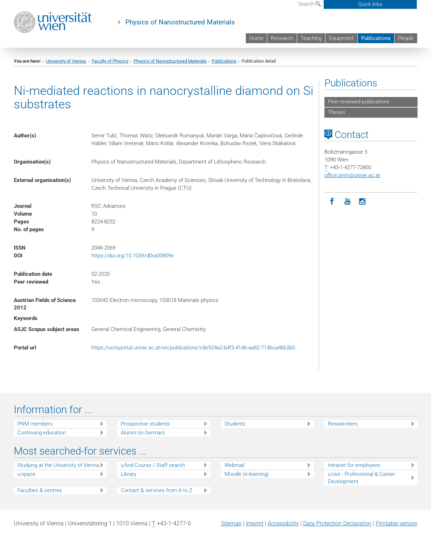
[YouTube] (347, 201)
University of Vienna (66, 61)
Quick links (370, 4)
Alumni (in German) (143, 432)
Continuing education (41, 432)
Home (256, 38)
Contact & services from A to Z (156, 490)
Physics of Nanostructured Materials (180, 22)
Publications (376, 38)
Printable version (397, 523)
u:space (26, 474)
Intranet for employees (354, 465)
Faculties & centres (39, 490)
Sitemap (231, 523)
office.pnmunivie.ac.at (352, 175)
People (406, 38)
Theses (336, 112)
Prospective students (145, 424)
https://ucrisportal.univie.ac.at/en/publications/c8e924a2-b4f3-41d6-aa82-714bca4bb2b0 (193, 347)
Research (282, 38)
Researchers (343, 424)
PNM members (35, 424)
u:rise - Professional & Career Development (361, 478)
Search (309, 4)
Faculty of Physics (110, 61)
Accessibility (283, 523)
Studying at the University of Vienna (58, 465)
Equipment (341, 38)
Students (235, 424)
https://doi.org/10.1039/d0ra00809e (132, 255)
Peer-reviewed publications (359, 101)
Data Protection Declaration (337, 523)
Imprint (254, 523)
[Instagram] (362, 201)
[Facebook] (332, 201)
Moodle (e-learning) (247, 474)
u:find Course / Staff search (153, 465)
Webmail (234, 465)
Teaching (311, 38)
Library (128, 474)
